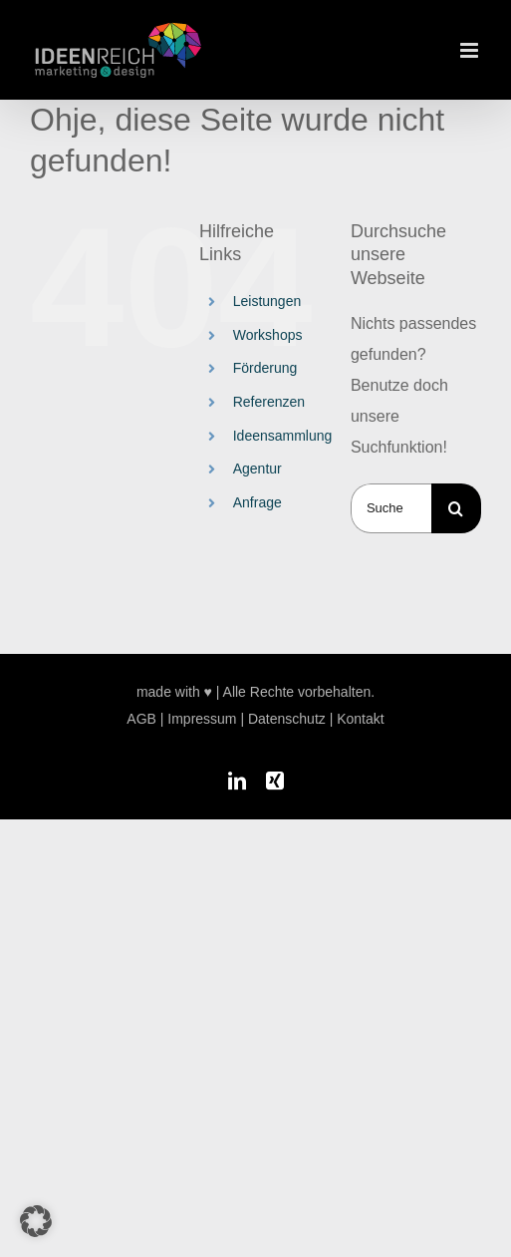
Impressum (201, 719)
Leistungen (267, 301)
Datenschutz (287, 719)
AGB (141, 719)
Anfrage (257, 502)
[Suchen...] (391, 508)
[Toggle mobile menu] (470, 50)
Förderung (265, 368)
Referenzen (269, 402)
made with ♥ (174, 692)
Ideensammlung (283, 436)
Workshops (268, 335)
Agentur (257, 468)
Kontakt (360, 719)
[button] (36, 1221)
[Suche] (456, 508)
